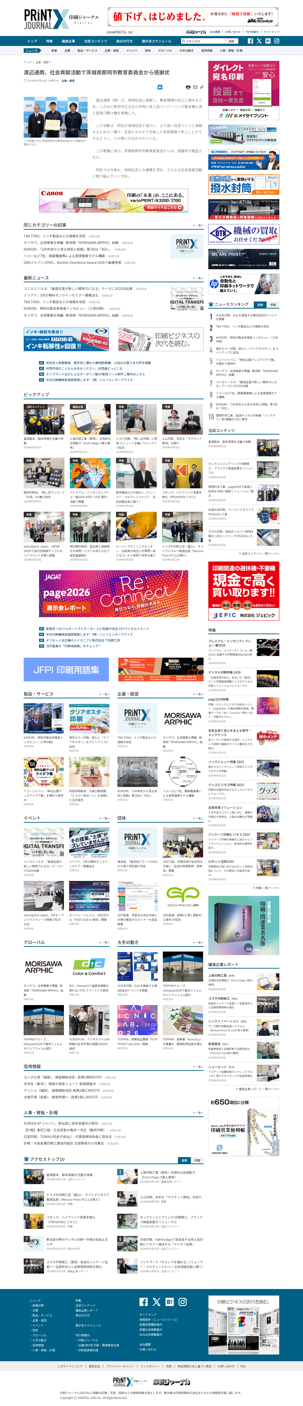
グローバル (165, 50)
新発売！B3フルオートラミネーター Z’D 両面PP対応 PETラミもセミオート (97, 628)
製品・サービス (87, 50)
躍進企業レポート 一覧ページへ (259, 1088)
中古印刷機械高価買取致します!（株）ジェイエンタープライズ (89, 379)
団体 (148, 50)
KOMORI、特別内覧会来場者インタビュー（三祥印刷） (247, 339)
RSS (243, 1366)
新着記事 (38, 1305)
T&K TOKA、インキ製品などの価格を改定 (242, 326)
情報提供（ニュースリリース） (159, 1319)
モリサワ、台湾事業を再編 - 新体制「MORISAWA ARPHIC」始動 (247, 373)
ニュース (35, 1300)
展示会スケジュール (156, 41)
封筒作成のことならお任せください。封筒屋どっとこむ (84, 368)
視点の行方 (124, 41)
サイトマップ (271, 32)
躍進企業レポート (87, 1310)
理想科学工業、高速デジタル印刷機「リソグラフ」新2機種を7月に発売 (246, 417)
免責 (169, 1366)
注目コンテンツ (95, 41)
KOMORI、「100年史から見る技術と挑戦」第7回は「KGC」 (246, 406)
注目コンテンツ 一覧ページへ (260, 553)
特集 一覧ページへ (267, 887)
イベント (132, 50)
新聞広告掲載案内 (150, 1329)
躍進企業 (68, 41)
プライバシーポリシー (120, 1366)
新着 (54, 50)
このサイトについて (70, 1366)
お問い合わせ (233, 32)
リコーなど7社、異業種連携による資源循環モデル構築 (246, 395)
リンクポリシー (150, 1366)
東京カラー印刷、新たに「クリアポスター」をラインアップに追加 (247, 350)
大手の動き (186, 50)
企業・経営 (112, 50)
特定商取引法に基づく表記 (195, 1366)
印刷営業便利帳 (88, 1350)
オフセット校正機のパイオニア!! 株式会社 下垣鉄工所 (83, 640)
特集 (49, 41)
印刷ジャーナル (88, 1340)
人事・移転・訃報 (231, 50)
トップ (32, 41)
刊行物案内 (252, 32)
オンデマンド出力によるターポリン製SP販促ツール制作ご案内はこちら (95, 374)
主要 (67, 50)
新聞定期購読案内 (150, 1324)
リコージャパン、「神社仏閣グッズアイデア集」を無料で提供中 (246, 361)
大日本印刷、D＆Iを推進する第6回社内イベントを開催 (246, 317)
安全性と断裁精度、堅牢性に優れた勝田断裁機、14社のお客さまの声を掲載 (98, 362)
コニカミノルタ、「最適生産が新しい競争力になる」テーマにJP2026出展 (246, 384)
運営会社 (94, 1366)
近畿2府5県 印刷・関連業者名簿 (98, 1345)
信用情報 (206, 50)
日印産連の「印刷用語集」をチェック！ (73, 646)
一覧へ (200, 225)
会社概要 (215, 32)
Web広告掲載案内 (150, 1334)
